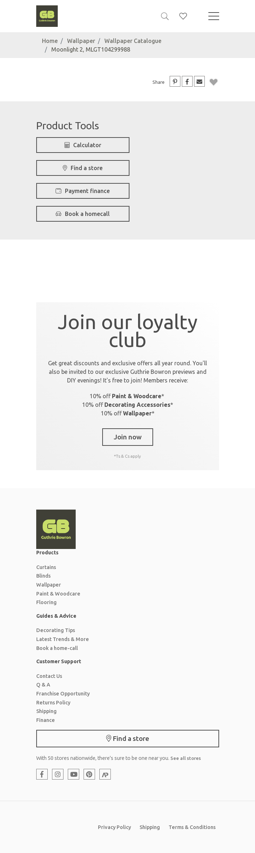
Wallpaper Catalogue (132, 41)
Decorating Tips (55, 630)
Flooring (46, 602)
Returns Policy (53, 702)
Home (50, 41)
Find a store (83, 168)
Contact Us (49, 676)
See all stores (185, 758)
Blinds (43, 576)
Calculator (83, 145)
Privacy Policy (114, 827)
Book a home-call (57, 648)
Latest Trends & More (62, 639)
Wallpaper (81, 41)
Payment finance (83, 191)
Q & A (43, 685)
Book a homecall (83, 214)
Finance (45, 720)
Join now (128, 437)
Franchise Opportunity (63, 694)
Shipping (46, 711)
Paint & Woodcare (58, 594)
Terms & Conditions (192, 827)
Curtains (46, 567)
